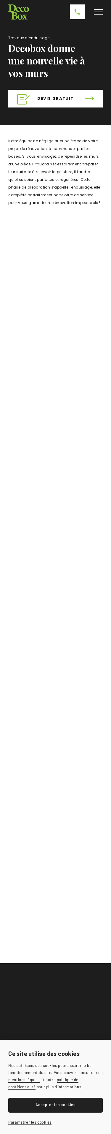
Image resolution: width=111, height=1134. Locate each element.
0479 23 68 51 (77, 11)
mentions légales (24, 1079)
